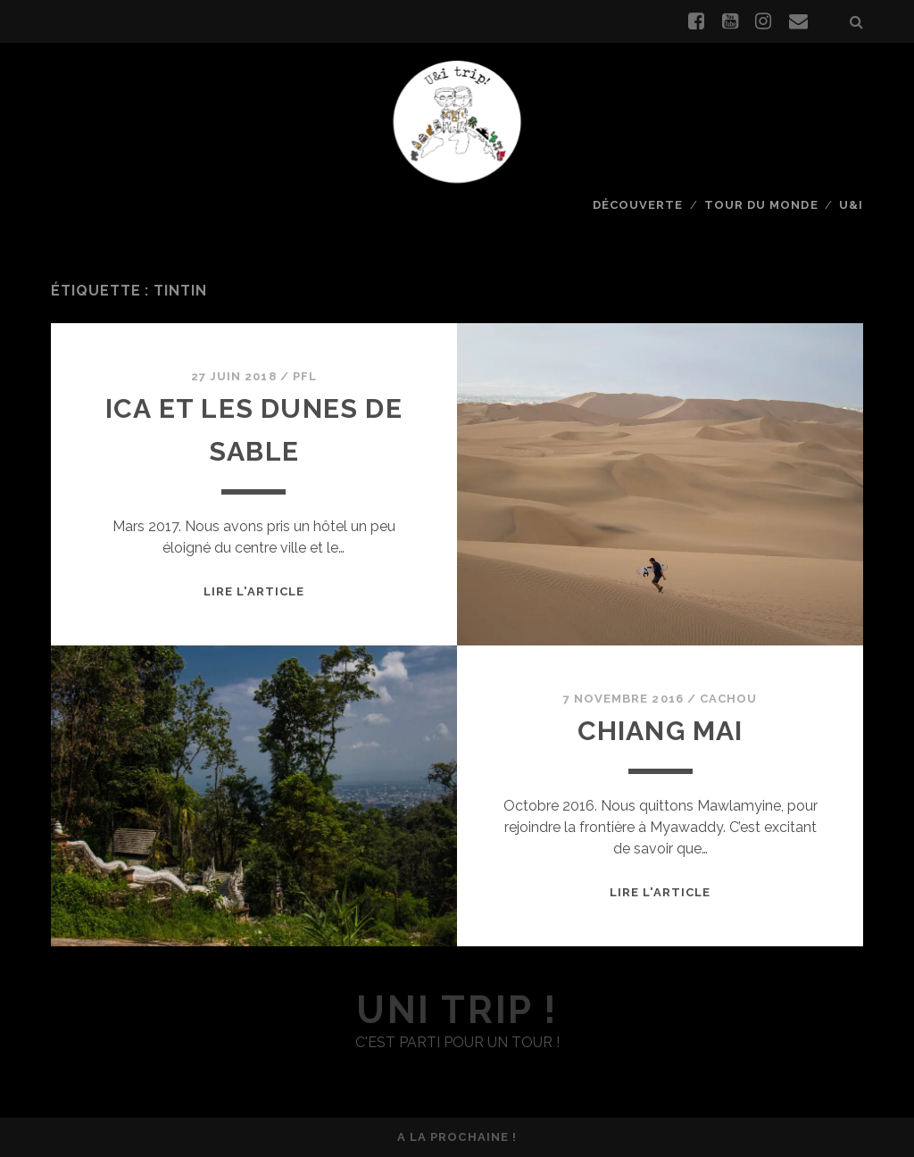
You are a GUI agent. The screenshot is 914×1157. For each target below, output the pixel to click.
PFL (305, 376)
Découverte (638, 205)
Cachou (728, 698)
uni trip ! (456, 1010)
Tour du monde (761, 205)
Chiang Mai (660, 730)
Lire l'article (254, 591)
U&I (851, 205)
